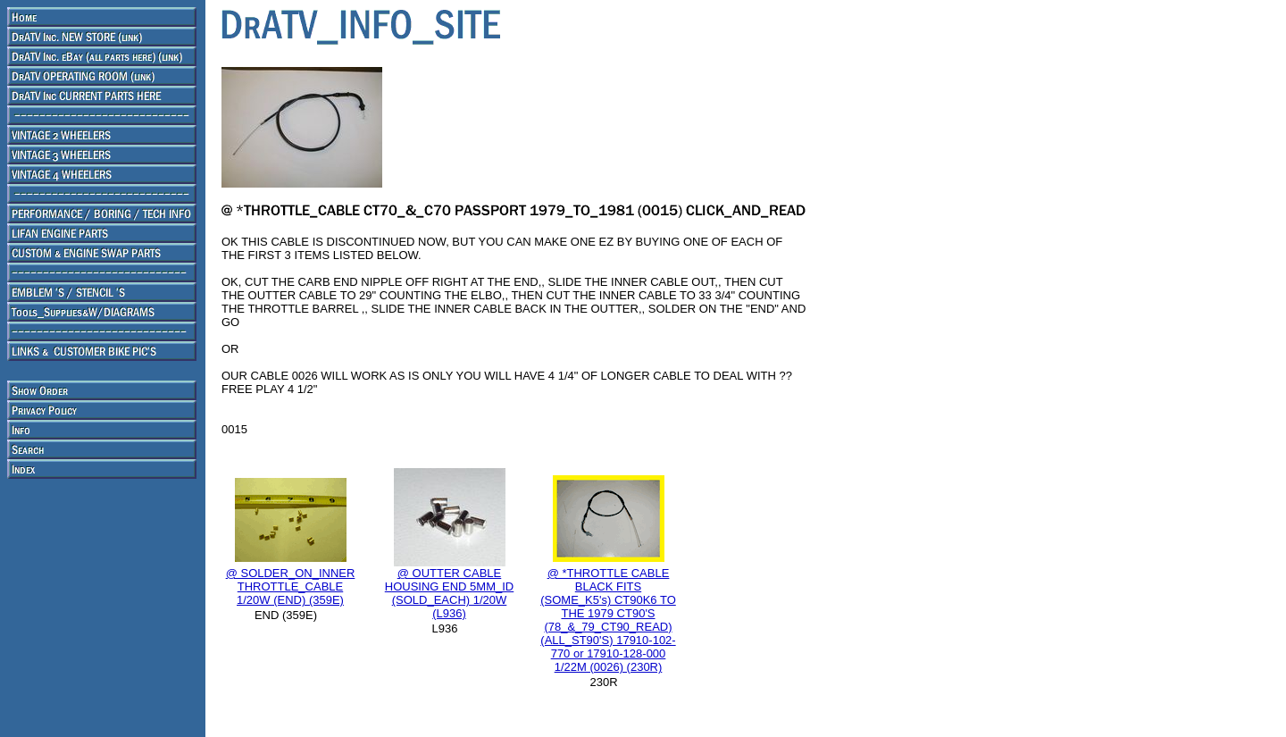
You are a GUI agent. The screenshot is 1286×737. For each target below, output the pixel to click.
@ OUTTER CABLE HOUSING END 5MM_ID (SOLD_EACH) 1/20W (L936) (449, 593)
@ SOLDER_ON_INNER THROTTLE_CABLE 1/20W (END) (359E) (290, 586)
